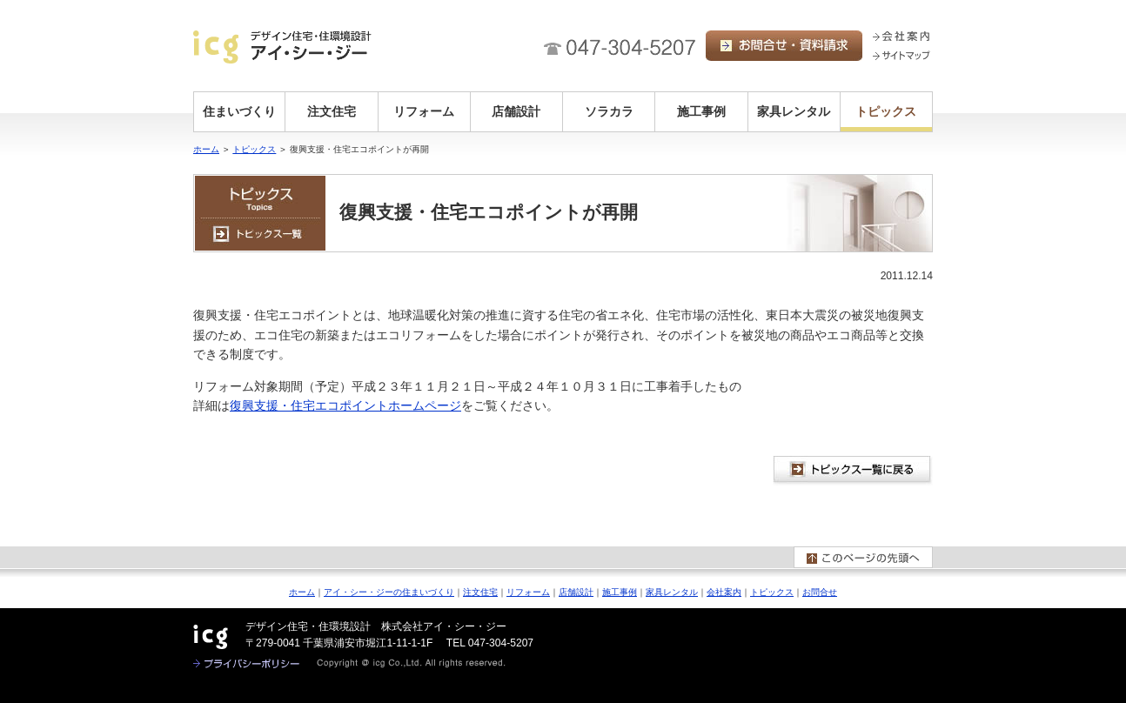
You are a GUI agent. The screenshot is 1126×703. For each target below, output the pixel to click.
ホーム (206, 149)
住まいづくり (239, 111)
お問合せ (819, 592)
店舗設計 (516, 111)
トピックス (885, 111)
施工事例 (701, 111)
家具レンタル (793, 111)
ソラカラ (609, 111)
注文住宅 (331, 111)
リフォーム (423, 111)
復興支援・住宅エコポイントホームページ (345, 405)
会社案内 (724, 592)
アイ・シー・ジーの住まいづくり (389, 592)
